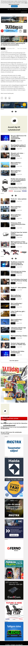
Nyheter (3, 48)
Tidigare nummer (18, 9)
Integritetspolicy (24, 12)
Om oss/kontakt (24, 9)
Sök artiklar (12, 9)
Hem (8, 9)
